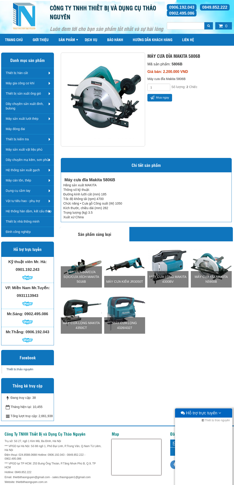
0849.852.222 (214, 7)
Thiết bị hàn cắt (17, 73)
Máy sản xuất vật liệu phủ (24, 149)
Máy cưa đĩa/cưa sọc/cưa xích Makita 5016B (81, 276)
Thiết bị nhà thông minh (22, 221)
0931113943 (27, 295)
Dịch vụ (91, 39)
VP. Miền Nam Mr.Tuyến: (27, 288)
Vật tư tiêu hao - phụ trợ (23, 201)
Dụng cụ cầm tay (18, 190)
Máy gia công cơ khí (20, 83)
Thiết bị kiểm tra (17, 139)
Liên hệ (188, 39)
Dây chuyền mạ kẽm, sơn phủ (27, 160)
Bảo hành (115, 39)
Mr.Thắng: (15, 332)
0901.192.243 (28, 269)
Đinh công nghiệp (18, 232)
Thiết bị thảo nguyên (19, 369)
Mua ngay (159, 97)
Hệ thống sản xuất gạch (23, 170)
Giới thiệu (41, 39)
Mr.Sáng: (15, 314)
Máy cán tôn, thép (18, 180)
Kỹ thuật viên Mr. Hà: (27, 262)
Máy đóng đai (15, 129)
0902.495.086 (181, 13)
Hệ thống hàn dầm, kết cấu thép (28, 211)
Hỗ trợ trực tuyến (201, 480)
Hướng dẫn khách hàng (152, 39)
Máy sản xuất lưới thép (22, 118)
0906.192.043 (181, 7)
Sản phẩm (66, 39)
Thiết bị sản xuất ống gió (23, 93)
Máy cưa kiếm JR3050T (124, 281)
